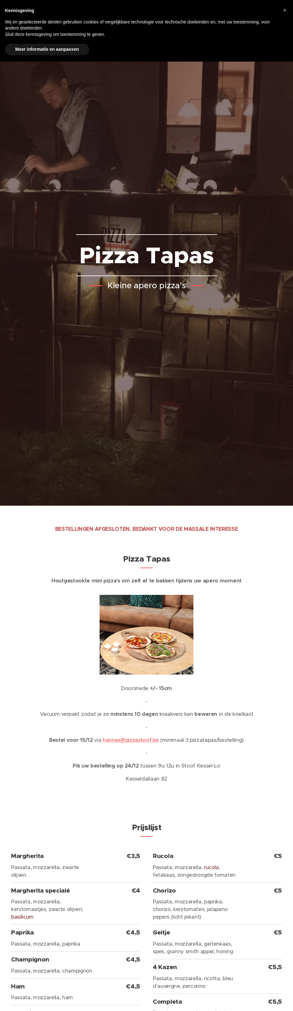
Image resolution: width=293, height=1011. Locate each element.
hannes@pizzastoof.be (131, 739)
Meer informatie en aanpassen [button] (47, 49)
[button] (285, 10)
